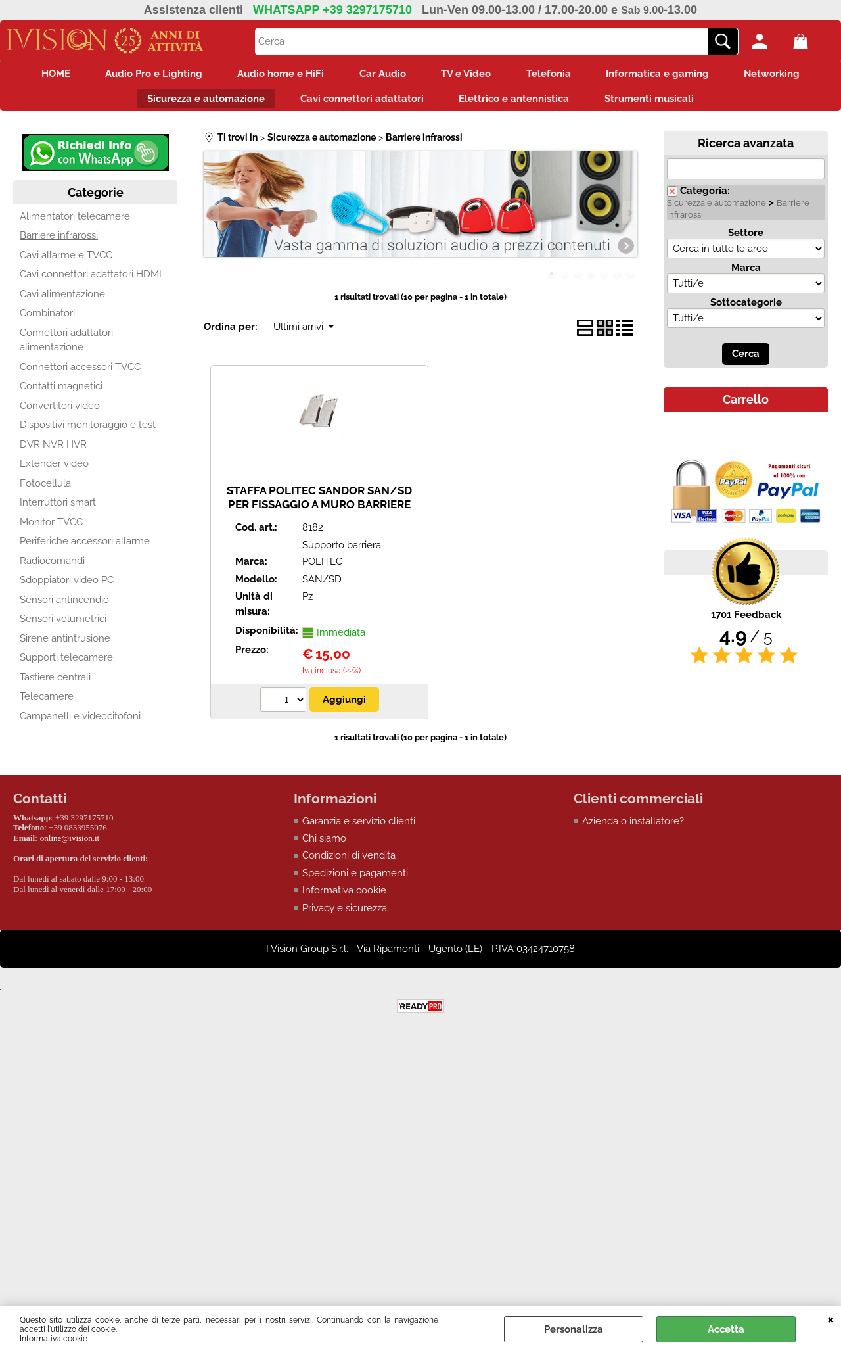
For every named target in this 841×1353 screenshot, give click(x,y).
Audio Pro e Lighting (143, 75)
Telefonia (555, 75)
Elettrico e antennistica (516, 102)
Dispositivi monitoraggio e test (88, 431)
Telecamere (47, 702)
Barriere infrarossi (59, 241)
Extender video (54, 469)
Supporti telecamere (66, 663)
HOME (40, 75)
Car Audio (380, 75)
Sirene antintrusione (65, 644)
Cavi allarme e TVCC (66, 261)
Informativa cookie (53, 1338)
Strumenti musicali (655, 102)
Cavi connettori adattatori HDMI (91, 280)
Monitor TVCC (51, 528)
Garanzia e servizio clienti (358, 826)
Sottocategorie (746, 308)
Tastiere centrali (55, 683)
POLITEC (322, 567)
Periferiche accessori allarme (85, 547)
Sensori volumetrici (63, 624)
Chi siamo (324, 844)
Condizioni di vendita (349, 861)
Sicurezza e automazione (200, 102)
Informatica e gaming (668, 75)
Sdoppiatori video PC (67, 586)
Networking (787, 75)
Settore (745, 239)
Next (628, 218)
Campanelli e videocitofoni (80, 722)
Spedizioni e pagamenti (355, 879)
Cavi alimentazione (62, 300)
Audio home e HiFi (274, 75)
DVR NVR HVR (53, 450)
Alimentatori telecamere (75, 222)
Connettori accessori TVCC (80, 373)
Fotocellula (45, 489)
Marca (746, 273)
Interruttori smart (58, 508)
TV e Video (468, 75)
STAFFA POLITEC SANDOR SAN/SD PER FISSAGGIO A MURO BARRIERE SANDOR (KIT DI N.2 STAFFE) (319, 510)
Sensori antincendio (64, 605)
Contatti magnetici (61, 392)
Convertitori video (60, 411)
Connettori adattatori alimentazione (66, 346)
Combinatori (47, 319)
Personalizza (573, 1329)
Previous (212, 218)
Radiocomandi (52, 567)
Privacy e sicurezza (344, 914)
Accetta (726, 1329)
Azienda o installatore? (633, 826)
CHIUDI (830, 1318)
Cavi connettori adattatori (360, 102)
